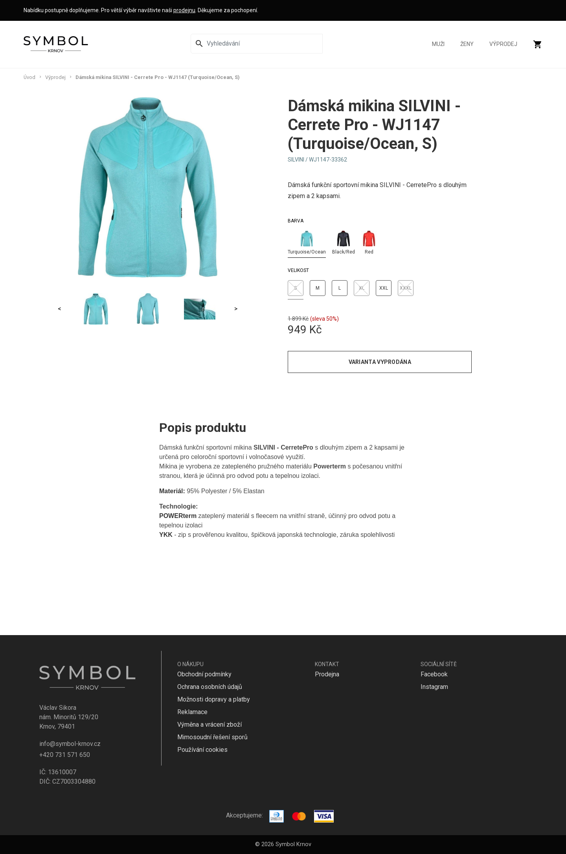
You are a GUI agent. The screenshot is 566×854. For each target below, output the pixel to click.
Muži (438, 44)
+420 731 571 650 (64, 754)
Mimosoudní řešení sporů (212, 737)
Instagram (434, 687)
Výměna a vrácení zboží (209, 724)
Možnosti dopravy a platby (213, 699)
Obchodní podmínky (204, 674)
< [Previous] (59, 308)
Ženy (467, 44)
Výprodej (503, 44)
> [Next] (235, 308)
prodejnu (184, 10)
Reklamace (192, 712)
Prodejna (327, 674)
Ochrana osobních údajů (209, 687)
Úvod (29, 77)
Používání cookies (202, 749)
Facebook (434, 674)
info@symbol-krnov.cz (70, 743)
